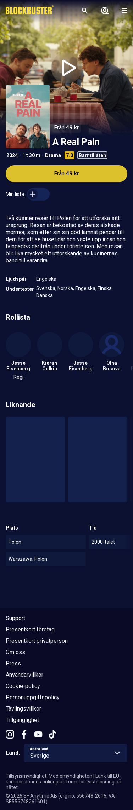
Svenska (45, 288)
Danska (44, 295)
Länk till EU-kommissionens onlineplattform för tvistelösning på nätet (63, 781)
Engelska (46, 279)
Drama (53, 155)
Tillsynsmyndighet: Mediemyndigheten (49, 776)
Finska (105, 288)
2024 (12, 155)
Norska (65, 288)
